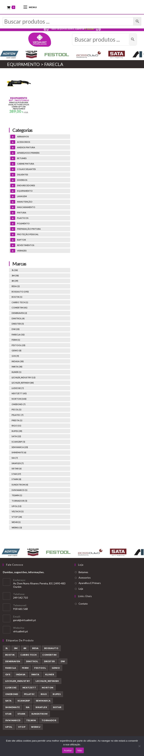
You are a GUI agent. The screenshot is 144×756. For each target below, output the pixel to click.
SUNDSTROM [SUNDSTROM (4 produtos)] (39, 714)
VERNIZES (22, 251)
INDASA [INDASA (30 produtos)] (20, 675)
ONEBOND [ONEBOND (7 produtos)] (11, 694)
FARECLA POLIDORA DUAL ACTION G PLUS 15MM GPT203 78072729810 (18, 106)
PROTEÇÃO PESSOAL (27, 235)
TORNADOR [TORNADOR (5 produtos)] (49, 721)
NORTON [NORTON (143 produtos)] (47, 688)
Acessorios (85, 578)
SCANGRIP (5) (18, 442)
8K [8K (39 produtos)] (25, 649)
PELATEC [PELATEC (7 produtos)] (29, 694)
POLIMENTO (23, 224)
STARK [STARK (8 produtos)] (21, 714)
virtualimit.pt (20, 631)
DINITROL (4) (18, 319)
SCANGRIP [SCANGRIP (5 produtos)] (23, 701)
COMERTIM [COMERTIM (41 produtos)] (49, 655)
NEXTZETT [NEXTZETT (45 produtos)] (29, 688)
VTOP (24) (17, 517)
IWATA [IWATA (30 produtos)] (35, 675)
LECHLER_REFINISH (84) (23, 383)
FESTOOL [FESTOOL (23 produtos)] (40, 668)
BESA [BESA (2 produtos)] (35, 649)
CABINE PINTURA (25, 164)
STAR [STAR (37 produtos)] (8, 714)
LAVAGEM (22, 197)
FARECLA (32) (18, 335)
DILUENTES (22, 175)
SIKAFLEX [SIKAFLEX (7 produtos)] (41, 708)
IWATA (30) (17, 367)
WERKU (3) (17, 528)
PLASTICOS (22, 219)
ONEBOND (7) (19, 405)
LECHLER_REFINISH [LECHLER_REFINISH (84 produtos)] (47, 681)
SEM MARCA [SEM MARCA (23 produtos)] (43, 701)
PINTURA (21, 213)
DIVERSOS (22, 180)
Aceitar (68, 750)
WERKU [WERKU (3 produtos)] (35, 727)
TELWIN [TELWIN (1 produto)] (31, 721)
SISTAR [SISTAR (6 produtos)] (57, 708)
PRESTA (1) (17, 421)
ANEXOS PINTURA (26, 148)
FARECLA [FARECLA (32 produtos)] (10, 668)
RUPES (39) (17, 431)
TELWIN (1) (17, 496)
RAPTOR (21, 240)
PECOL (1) (16, 410)
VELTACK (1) (18, 512)
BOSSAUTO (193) (20, 292)
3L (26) (15, 270)
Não (79, 750)
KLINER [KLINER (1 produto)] (49, 675)
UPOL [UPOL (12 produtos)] (8, 727)
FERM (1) (16, 340)
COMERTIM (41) (19, 308)
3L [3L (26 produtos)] (6, 649)
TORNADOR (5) (19, 501)
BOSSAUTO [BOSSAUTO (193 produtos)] (51, 649)
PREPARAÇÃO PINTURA (29, 229)
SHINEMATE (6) (19, 453)
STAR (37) (16, 474)
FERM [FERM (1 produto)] (25, 668)
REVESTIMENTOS (25, 246)
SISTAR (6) (17, 469)
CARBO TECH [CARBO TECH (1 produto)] (28, 655)
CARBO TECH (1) (20, 303)
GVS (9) (15, 356)
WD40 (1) (16, 523)
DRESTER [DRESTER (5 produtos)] (49, 662)
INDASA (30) (18, 362)
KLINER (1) (16, 372)
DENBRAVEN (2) (19, 313)
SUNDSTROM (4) (20, 485)
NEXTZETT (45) (19, 394)
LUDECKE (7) (18, 388)
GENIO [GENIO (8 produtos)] (56, 668)
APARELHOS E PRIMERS (28, 153)
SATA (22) (16, 437)
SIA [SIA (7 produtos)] (28, 708)
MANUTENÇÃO (24, 202)
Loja (81, 589)
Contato (83, 604)
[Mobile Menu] (30, 7)
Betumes (83, 572)
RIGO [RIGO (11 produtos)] (44, 694)
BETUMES (22, 159)
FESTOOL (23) (18, 346)
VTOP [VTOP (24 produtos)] (22, 727)
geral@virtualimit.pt (24, 620)
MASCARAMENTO (26, 208)
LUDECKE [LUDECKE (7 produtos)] (11, 688)
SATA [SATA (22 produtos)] (8, 701)
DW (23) (16, 329)
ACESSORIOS (23, 142)
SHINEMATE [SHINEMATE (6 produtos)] (12, 708)
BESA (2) (16, 287)
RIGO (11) (16, 426)
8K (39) (15, 281)
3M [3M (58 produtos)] (16, 649)
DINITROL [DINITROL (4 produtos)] (32, 662)
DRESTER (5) (18, 324)
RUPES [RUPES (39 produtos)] (57, 694)
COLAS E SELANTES (26, 170)
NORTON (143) (19, 399)
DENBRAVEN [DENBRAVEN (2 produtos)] (12, 662)
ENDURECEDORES (26, 186)
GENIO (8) (16, 351)
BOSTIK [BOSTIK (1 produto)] (10, 655)
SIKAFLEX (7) (18, 464)
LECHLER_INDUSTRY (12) (23, 378)
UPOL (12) (16, 506)
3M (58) (15, 276)
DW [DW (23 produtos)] (63, 662)
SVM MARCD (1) (19, 490)
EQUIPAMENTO (18, 98)
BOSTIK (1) (17, 297)
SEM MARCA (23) (20, 447)
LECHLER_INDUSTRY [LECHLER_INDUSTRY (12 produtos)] (17, 681)
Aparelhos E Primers (90, 583)
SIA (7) (15, 458)
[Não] (139, 746)
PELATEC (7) (17, 415)
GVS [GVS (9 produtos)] (7, 675)
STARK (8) (16, 480)
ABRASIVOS (23, 137)
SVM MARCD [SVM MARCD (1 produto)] (12, 721)
